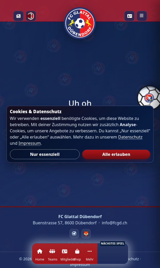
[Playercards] (129, 16)
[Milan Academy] (31, 16)
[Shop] (77, 256)
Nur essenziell (45, 154)
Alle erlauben (116, 154)
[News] (18, 16)
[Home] (39, 256)
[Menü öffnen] (142, 16)
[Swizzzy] (86, 233)
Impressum (29, 143)
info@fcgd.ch (114, 223)
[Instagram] (74, 233)
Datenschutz (130, 137)
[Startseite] (80, 16)
